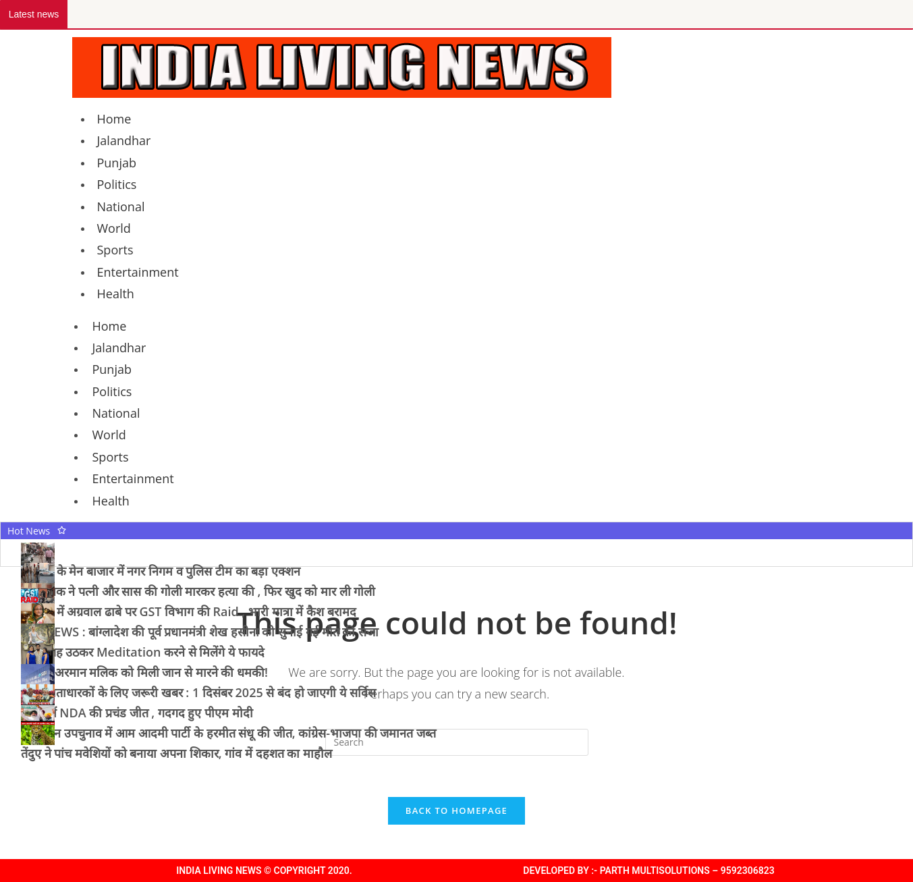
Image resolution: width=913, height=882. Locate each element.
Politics (117, 184)
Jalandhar (124, 140)
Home (114, 119)
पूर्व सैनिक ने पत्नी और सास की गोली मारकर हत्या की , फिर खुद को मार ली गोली (198, 591)
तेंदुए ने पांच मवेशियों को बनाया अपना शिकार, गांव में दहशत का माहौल (176, 753)
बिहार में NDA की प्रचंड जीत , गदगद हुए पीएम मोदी (137, 713)
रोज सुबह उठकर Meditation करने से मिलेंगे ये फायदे (143, 652)
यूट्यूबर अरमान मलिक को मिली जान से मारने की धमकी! (144, 672)
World (114, 228)
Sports (115, 250)
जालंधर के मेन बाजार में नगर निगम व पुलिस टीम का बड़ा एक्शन (160, 571)
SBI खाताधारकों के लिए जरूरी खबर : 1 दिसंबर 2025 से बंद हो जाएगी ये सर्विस (198, 692)
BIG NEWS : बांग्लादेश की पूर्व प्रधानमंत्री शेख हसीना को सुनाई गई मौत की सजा (200, 632)
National (121, 206)
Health (115, 293)
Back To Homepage (456, 810)
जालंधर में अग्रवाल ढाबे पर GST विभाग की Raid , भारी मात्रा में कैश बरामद (188, 611)
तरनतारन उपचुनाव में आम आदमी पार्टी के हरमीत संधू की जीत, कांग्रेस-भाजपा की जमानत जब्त (228, 733)
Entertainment (138, 272)
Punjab (116, 163)
